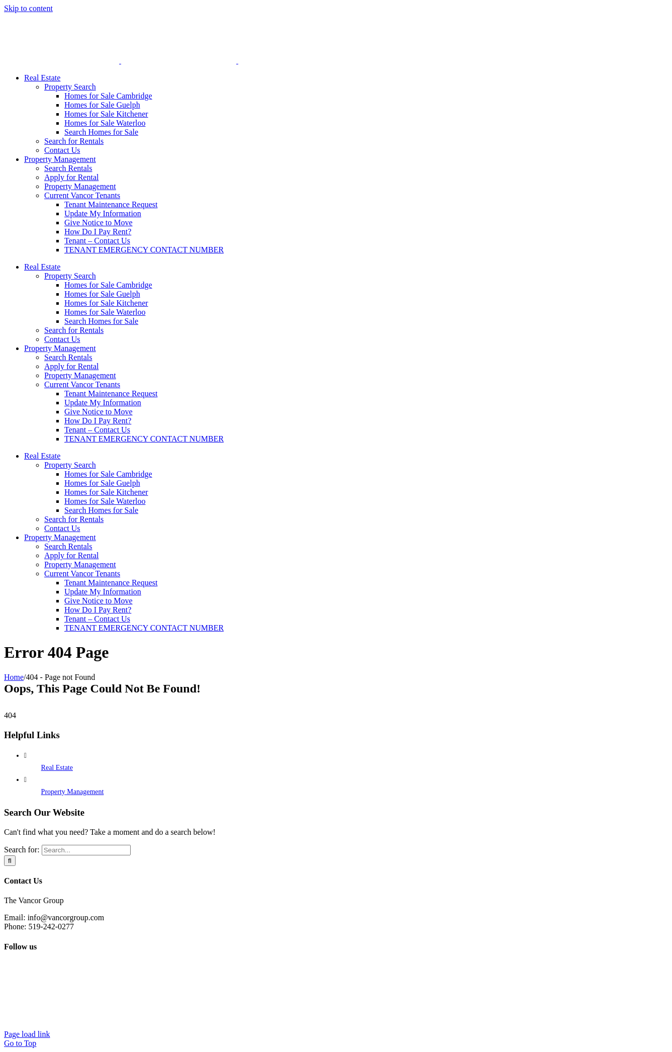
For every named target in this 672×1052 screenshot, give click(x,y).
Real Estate (57, 767)
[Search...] (86, 850)
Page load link (27, 1034)
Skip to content (28, 8)
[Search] (10, 860)
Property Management (72, 792)
